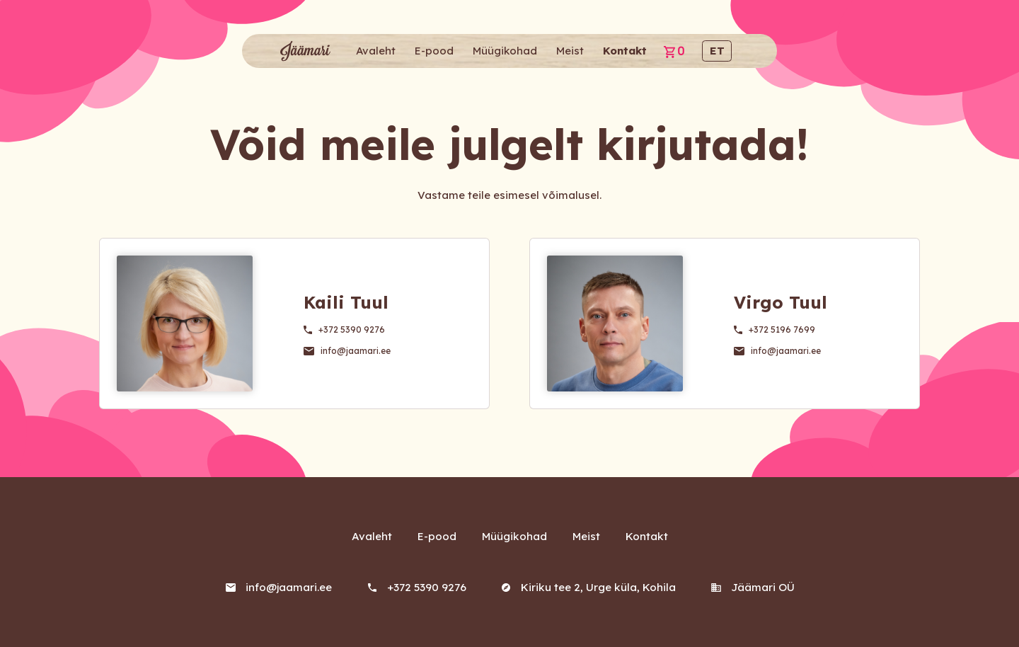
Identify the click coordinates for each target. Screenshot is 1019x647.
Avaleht (376, 50)
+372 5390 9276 (351, 329)
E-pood (434, 50)
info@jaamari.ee (355, 350)
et (717, 50)
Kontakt (625, 50)
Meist (570, 50)
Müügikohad (505, 50)
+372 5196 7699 (782, 329)
